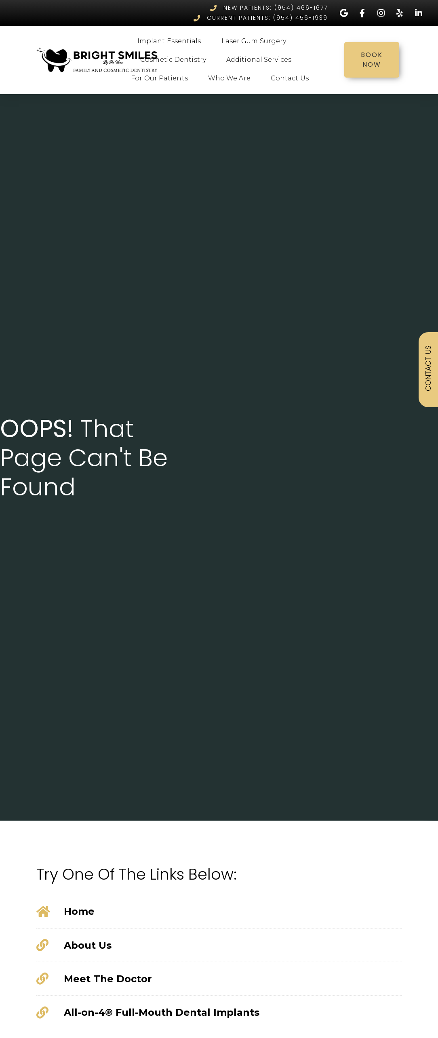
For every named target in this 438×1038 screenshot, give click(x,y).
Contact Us (292, 78)
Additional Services (260, 60)
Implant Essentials (171, 41)
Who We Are (231, 78)
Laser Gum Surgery (256, 41)
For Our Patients (161, 78)
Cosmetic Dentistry (175, 60)
